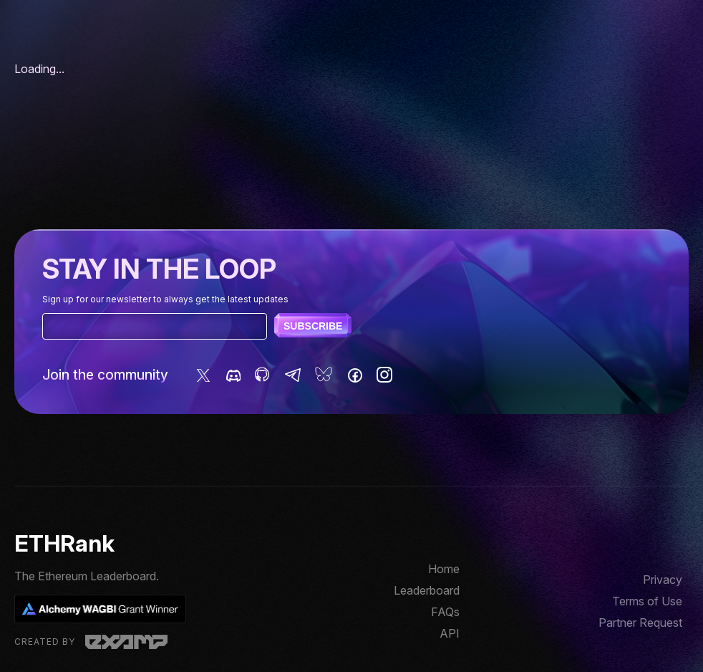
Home (444, 569)
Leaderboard (427, 590)
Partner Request (640, 622)
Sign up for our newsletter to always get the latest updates (165, 299)
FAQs (445, 612)
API (450, 633)
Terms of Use (647, 601)
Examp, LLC (126, 642)
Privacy (662, 579)
